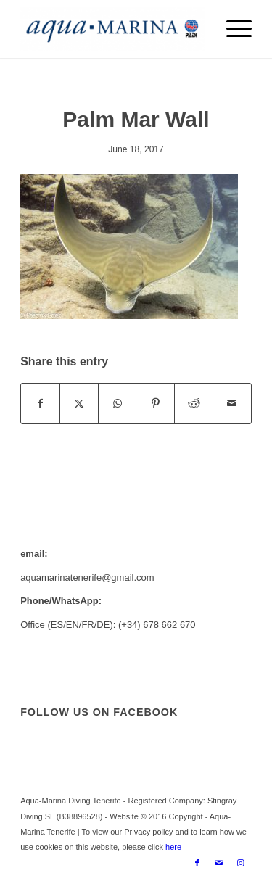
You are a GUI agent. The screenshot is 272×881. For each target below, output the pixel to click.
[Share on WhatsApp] (117, 403)
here (172, 847)
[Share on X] (79, 403)
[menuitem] (232, 29)
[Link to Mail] (219, 863)
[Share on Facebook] (40, 403)
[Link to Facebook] (197, 863)
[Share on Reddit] (194, 403)
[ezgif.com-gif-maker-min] (112, 29)
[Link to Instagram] (241, 863)
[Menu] (232, 29)
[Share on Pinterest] (155, 403)
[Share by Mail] (232, 403)
